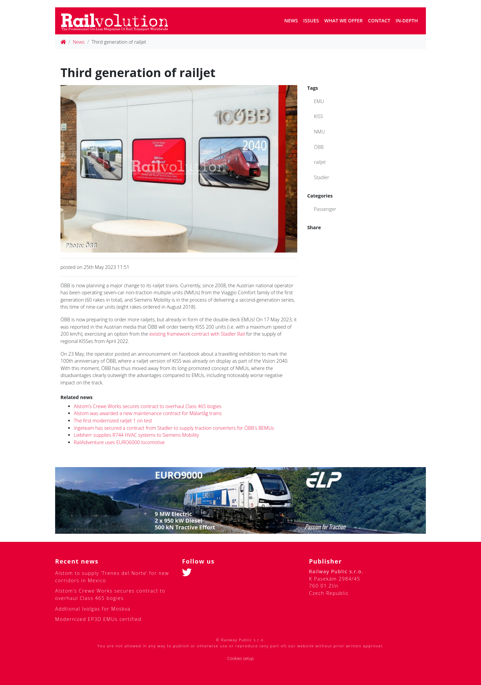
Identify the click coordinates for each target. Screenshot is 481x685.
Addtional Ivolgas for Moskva (93, 609)
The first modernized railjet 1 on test (113, 420)
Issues (311, 20)
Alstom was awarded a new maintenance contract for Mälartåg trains (148, 413)
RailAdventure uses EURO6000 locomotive (119, 442)
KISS (318, 116)
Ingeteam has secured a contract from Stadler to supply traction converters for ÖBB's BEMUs (174, 428)
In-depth (406, 20)
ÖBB (319, 147)
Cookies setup (240, 658)
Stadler (321, 177)
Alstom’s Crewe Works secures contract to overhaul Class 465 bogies (147, 406)
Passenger (325, 209)
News (291, 20)
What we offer (343, 20)
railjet (320, 162)
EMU (319, 101)
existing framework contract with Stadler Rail (197, 334)
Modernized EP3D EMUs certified (98, 619)
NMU (319, 131)
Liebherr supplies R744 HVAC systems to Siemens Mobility (136, 435)
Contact (379, 20)
